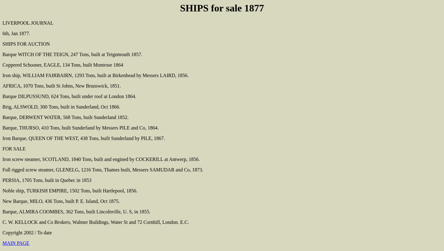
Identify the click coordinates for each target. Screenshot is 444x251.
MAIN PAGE (15, 243)
